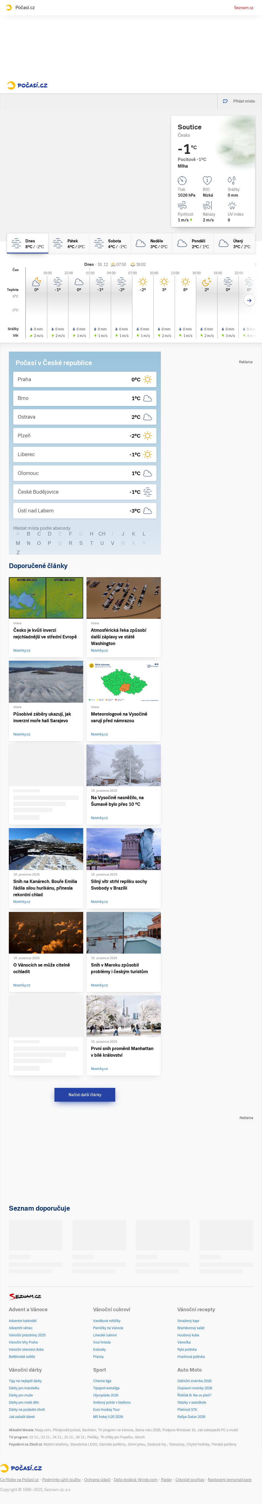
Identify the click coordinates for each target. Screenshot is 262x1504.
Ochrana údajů (97, 1480)
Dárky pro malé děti (24, 1402)
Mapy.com (43, 1430)
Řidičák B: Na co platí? (194, 1395)
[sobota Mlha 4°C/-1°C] (110, 243)
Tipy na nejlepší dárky (25, 1381)
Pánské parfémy (224, 1444)
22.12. (34, 1437)
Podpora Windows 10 (179, 1430)
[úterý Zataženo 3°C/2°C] (234, 243)
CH (102, 534)
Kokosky (99, 1350)
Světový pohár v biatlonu (112, 1402)
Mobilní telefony (56, 1444)
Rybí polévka (187, 1350)
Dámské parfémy (112, 1444)
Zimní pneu (136, 1444)
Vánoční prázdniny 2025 (27, 1335)
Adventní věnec (20, 1328)
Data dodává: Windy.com (136, 1480)
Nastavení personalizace (229, 1480)
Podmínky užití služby (61, 1480)
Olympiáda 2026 (105, 1395)
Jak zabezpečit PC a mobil (217, 1430)
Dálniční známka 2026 (194, 1381)
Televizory (176, 1444)
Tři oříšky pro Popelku (116, 1437)
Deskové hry (157, 1444)
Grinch (140, 1437)
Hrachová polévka (191, 1357)
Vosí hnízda (102, 1342)
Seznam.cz (243, 8)
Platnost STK (187, 1410)
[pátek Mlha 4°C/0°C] (69, 243)
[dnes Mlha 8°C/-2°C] (27, 243)
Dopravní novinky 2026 (194, 1388)
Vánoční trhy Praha (23, 1342)
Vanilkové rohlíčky (106, 1321)
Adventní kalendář (22, 1321)
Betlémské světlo (22, 1357)
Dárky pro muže (21, 1395)
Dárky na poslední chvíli (27, 1410)
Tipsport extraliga (106, 1388)
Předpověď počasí (66, 1430)
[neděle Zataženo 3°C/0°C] (151, 243)
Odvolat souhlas (189, 1480)
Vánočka (184, 1342)
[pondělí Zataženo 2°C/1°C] (193, 243)
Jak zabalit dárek (22, 1417)
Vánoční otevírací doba (26, 1350)
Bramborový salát (190, 1328)
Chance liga (102, 1381)
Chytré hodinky (198, 1444)
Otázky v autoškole (191, 1402)
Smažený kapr (188, 1321)
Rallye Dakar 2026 (191, 1417)
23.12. (45, 1437)
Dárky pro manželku (24, 1388)
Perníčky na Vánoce (108, 1328)
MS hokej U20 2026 (108, 1417)
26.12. (80, 1437)
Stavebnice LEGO (83, 1444)
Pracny (98, 1357)
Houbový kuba (188, 1335)
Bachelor (89, 1430)
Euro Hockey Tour (106, 1410)
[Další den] (249, 300)
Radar (166, 1480)
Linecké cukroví (105, 1335)
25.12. (69, 1437)
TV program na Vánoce (115, 1430)
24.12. (57, 1437)
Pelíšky (92, 1437)
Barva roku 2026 (147, 1430)
